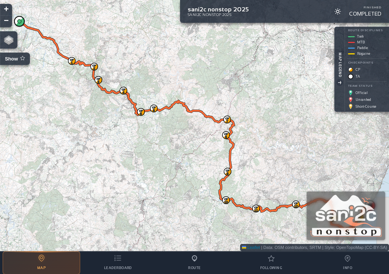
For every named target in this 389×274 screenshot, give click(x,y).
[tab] (41, 263)
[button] (19, 21)
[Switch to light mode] (337, 11)
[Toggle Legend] (338, 82)
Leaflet (251, 247)
